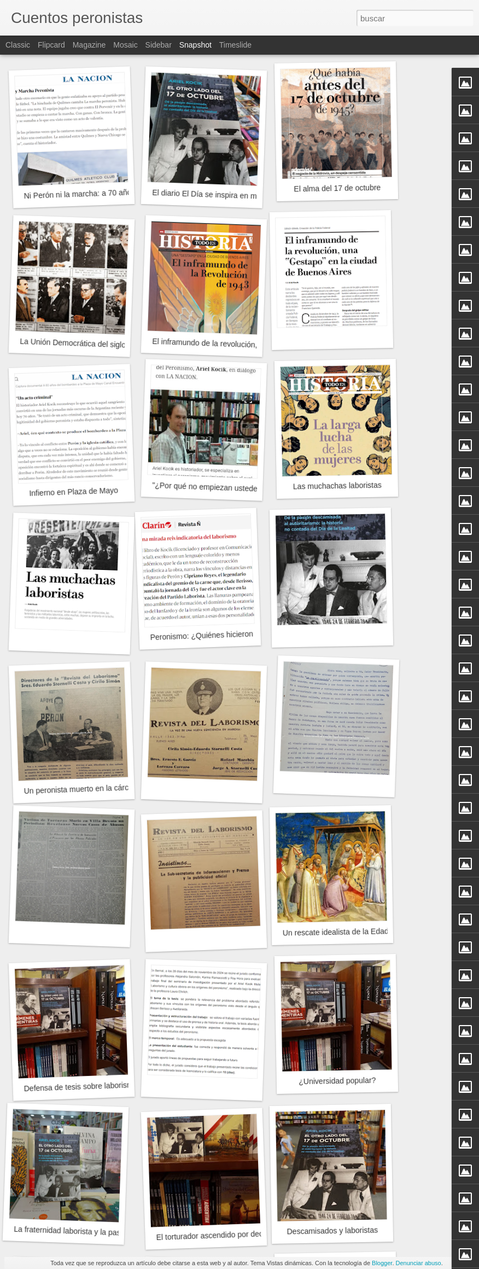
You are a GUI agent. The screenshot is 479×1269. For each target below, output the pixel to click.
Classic (17, 44)
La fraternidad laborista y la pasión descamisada (96, 1232)
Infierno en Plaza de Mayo (73, 492)
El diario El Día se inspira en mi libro (213, 194)
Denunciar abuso (418, 1263)
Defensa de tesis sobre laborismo (80, 1086)
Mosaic (125, 44)
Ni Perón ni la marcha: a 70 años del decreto (99, 193)
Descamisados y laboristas (332, 1231)
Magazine (89, 44)
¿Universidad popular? (337, 1081)
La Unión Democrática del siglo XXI (80, 343)
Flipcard (51, 44)
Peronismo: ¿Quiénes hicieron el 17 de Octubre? (233, 634)
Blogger (382, 1263)
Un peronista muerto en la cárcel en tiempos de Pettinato (120, 787)
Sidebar (158, 44)
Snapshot (195, 44)
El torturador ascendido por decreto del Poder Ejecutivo (250, 1234)
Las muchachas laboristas (337, 486)
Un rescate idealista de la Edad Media (347, 931)
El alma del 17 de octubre (337, 188)
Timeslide (235, 44)
